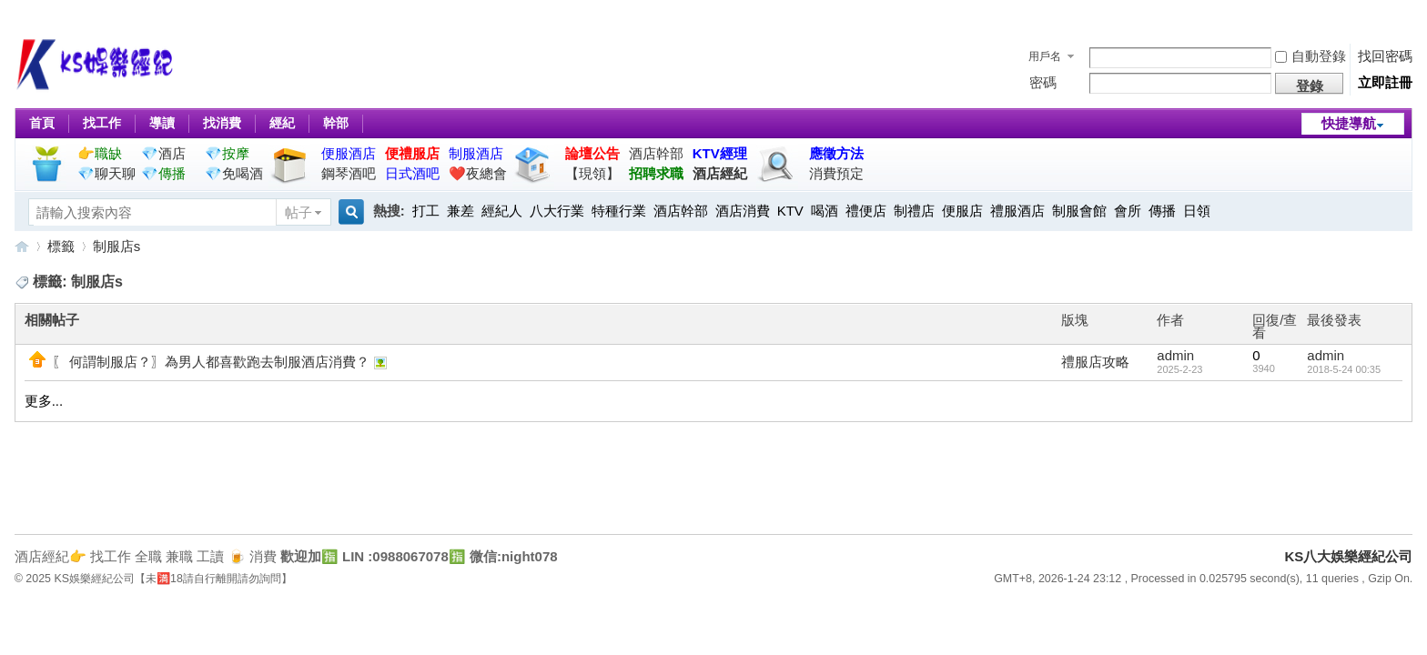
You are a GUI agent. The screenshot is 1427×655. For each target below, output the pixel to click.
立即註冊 (1385, 82)
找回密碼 (1385, 56)
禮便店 (865, 210)
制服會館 (1079, 210)
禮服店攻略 (1095, 361)
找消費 (222, 123)
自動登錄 (1310, 56)
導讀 (162, 123)
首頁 (42, 123)
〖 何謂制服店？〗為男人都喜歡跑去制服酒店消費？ (210, 361)
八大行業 (557, 210)
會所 (1127, 210)
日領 (1196, 210)
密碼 (1043, 82)
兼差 (460, 210)
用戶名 (1044, 56)
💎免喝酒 (234, 173)
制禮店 (914, 210)
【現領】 (592, 173)
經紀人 (501, 210)
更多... (44, 400)
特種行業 (619, 210)
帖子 (298, 212)
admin (1175, 355)
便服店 (962, 210)
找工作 (102, 123)
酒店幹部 (656, 153)
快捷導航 (1348, 123)
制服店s (117, 246)
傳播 (1162, 210)
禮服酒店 (1017, 210)
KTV (790, 210)
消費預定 (836, 173)
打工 (426, 210)
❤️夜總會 (478, 173)
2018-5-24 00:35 (1344, 369)
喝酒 (824, 210)
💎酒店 (163, 153)
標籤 (61, 246)
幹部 (336, 123)
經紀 (282, 123)
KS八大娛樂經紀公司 (22, 246)
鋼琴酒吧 (348, 173)
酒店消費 (742, 210)
